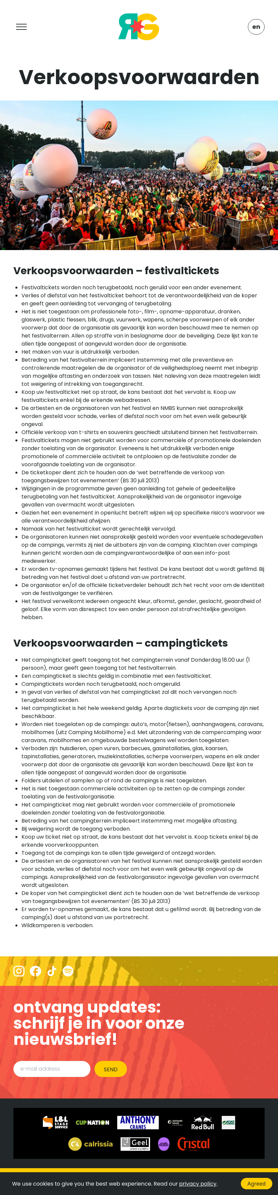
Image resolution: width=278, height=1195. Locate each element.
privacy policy (197, 1184)
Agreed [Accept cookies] (257, 1183)
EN (256, 26)
